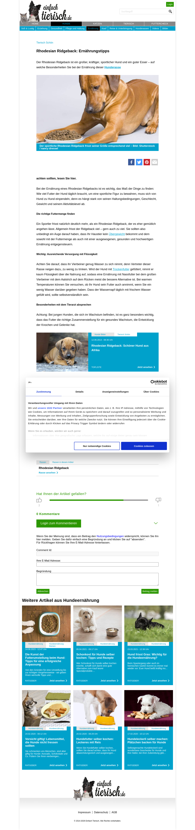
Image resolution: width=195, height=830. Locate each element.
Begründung (43, 571)
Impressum (84, 812)
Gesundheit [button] (56, 28)
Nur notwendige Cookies (97, 446)
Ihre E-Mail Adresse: (48, 560)
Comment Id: (44, 550)
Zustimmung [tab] (43, 391)
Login (170, 4)
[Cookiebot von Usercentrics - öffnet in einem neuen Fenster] (153, 382)
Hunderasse (112, 67)
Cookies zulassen (144, 446)
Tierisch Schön (44, 42)
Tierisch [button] (129, 23)
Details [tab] (80, 391)
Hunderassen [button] (142, 28)
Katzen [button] (97, 23)
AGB (114, 812)
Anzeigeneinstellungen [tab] (115, 391)
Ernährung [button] (93, 28)
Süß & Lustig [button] (27, 28)
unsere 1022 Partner (50, 408)
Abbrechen (43, 591)
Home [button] (35, 23)
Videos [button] (155, 28)
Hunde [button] (66, 23)
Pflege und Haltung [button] (75, 28)
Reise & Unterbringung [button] (121, 28)
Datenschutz (101, 812)
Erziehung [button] (42, 28)
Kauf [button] (104, 28)
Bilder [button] (165, 28)
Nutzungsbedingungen (110, 536)
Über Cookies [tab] (151, 391)
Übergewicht (117, 234)
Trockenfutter (121, 269)
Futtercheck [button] (160, 23)
